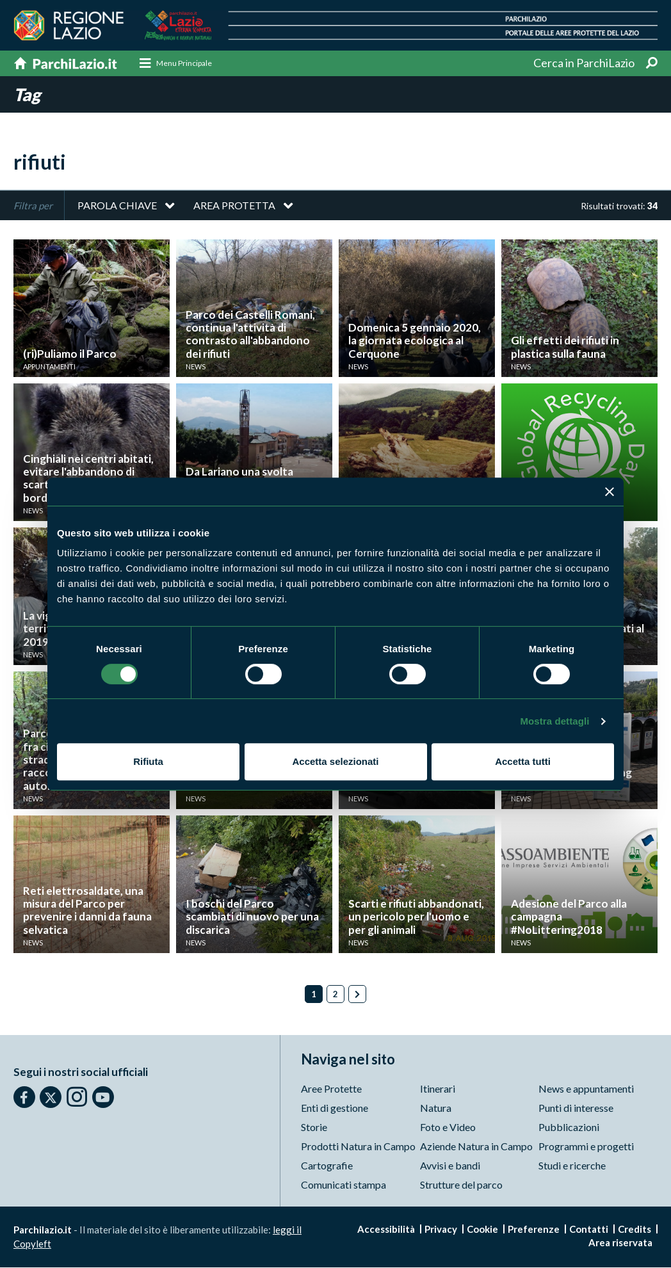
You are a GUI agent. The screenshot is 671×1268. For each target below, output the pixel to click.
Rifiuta (148, 761)
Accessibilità (386, 1229)
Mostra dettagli (554, 721)
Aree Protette (331, 1089)
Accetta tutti (523, 761)
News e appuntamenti (586, 1089)
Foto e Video (448, 1127)
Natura (435, 1108)
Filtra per (33, 206)
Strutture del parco (461, 1185)
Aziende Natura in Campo (476, 1147)
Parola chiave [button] (117, 206)
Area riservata (620, 1243)
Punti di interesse (575, 1108)
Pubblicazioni (568, 1127)
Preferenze (534, 1229)
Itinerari (437, 1089)
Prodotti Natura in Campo (358, 1147)
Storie (314, 1127)
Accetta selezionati (335, 761)
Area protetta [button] (234, 206)
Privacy (440, 1229)
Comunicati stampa (343, 1185)
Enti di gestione (334, 1108)
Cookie (482, 1229)
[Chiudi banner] (609, 491)
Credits (634, 1229)
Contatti (588, 1229)
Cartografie (327, 1166)
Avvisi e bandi (450, 1166)
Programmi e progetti (586, 1147)
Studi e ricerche (572, 1166)
